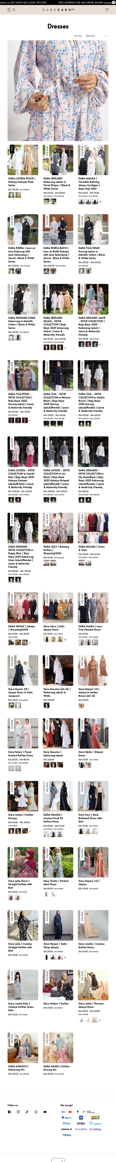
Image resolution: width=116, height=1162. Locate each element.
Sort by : (78, 35)
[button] (9, 9)
